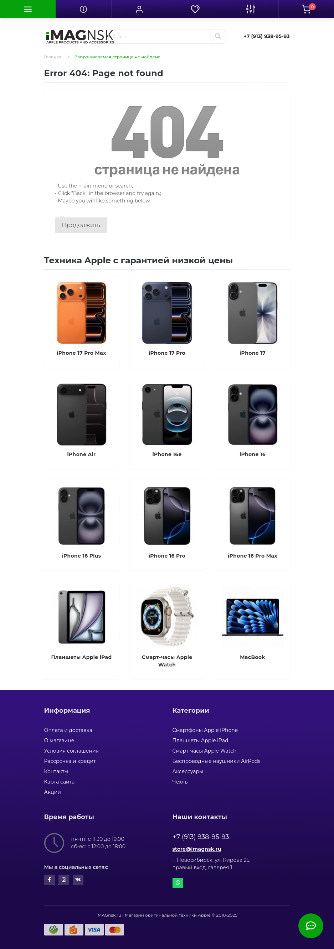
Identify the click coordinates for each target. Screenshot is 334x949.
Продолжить (81, 225)
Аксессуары (188, 771)
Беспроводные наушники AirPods (217, 761)
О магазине (59, 740)
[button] (139, 9)
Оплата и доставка (68, 730)
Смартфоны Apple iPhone (205, 730)
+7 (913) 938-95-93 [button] (201, 837)
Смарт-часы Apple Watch (205, 751)
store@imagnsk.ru (197, 849)
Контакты (56, 771)
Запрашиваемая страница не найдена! (118, 56)
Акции (52, 792)
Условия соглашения (71, 751)
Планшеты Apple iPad (200, 740)
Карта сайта (59, 782)
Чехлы (181, 782)
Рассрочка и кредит (70, 761)
